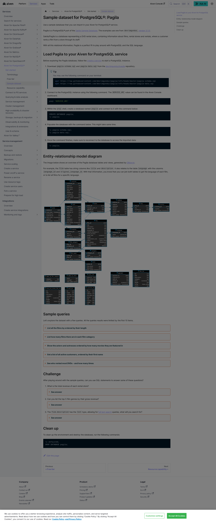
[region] (108, 516)
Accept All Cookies (176, 516)
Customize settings (154, 516)
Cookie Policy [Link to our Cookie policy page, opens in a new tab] (58, 519)
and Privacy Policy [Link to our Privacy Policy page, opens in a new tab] (73, 519)
